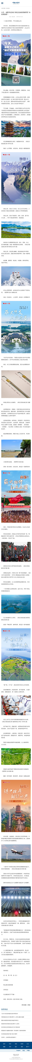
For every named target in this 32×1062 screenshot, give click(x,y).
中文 (24, 1050)
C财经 (21, 1043)
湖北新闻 (7, 8)
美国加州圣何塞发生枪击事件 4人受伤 (10, 1023)
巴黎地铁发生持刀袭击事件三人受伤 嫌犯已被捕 (12, 1017)
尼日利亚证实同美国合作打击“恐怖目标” (10, 1027)
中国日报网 (3, 8)
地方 (16, 1046)
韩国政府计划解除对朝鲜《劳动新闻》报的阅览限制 (13, 1030)
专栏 (10, 1046)
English (18, 1050)
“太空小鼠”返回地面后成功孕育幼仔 (9, 1013)
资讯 (16, 1043)
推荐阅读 (4, 1009)
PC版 (28, 1050)
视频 (4, 1046)
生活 (28, 1043)
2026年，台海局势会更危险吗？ (8, 1037)
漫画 (22, 1046)
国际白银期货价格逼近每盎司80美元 (9, 1020)
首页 (4, 1043)
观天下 (27, 1046)
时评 (10, 1043)
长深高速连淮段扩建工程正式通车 (9, 1034)
